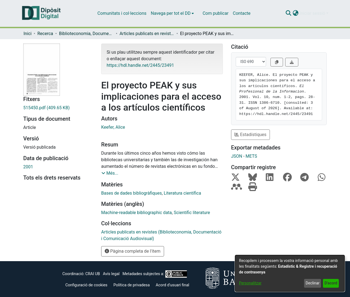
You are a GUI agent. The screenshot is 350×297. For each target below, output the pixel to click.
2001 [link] (28, 166)
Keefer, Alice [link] (113, 127)
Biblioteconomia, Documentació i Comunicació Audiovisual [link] (86, 33)
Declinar (313, 283)
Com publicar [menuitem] (216, 13)
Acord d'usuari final (172, 285)
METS (251, 156)
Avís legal (111, 274)
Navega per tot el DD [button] (171, 13)
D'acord (331, 283)
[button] (288, 13)
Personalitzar (250, 283)
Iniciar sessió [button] (312, 13)
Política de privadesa (131, 285)
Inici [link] (27, 33)
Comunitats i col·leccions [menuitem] (121, 13)
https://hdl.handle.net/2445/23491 (140, 65)
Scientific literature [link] (192, 212)
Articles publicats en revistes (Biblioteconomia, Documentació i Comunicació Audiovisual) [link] (146, 33)
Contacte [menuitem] (241, 13)
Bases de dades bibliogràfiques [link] (131, 193)
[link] (58, 108)
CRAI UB (92, 274)
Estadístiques (250, 134)
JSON (236, 156)
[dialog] (290, 273)
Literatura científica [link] (182, 193)
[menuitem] (172, 13)
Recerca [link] (45, 33)
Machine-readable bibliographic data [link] (136, 212)
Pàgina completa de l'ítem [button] (133, 251)
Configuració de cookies (86, 285)
